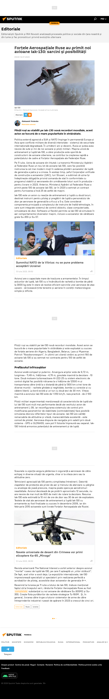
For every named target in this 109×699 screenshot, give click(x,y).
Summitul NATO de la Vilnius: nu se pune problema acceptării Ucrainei (49, 264)
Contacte (40, 665)
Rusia (28, 607)
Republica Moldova (45, 642)
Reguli (33, 665)
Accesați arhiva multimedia (48, 110)
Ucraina (35, 607)
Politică (5, 642)
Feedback (5, 668)
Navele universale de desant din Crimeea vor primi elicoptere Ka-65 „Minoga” (49, 553)
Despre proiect (7, 665)
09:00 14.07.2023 (22, 57)
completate (21, 591)
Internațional (73, 642)
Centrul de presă (22, 665)
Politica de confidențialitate (65, 665)
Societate (16, 642)
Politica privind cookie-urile (90, 665)
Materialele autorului (29, 124)
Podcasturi (88, 642)
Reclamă (49, 665)
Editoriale (21, 258)
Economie (29, 642)
